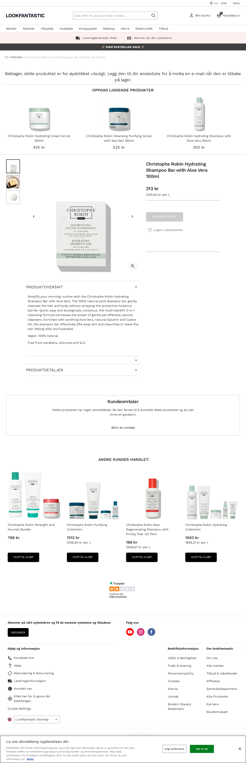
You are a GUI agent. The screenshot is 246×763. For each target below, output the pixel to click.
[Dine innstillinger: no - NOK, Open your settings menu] (218, 3)
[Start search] (154, 15)
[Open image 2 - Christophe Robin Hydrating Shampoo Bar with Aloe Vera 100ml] (13, 182)
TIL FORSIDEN (14, 57)
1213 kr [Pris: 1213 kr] (73, 537)
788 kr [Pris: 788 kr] (14, 537)
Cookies (174, 681)
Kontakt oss (20, 688)
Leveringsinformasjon (27, 681)
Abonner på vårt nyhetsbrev (148, 37)
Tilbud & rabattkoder (222, 673)
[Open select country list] (37, 719)
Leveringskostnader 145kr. (96, 37)
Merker (11, 28)
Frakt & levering (179, 666)
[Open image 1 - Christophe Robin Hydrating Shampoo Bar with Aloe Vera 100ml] (13, 166)
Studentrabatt (217, 712)
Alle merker (215, 666)
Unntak (173, 696)
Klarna (173, 689)
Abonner (18, 632)
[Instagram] (141, 635)
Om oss (212, 658)
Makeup (109, 28)
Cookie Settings (19, 708)
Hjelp (236, 3)
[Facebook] (151, 635)
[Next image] (132, 216)
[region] (123, 749)
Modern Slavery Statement (179, 706)
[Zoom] (133, 266)
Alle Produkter (217, 696)
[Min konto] (201, 15)
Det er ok (202, 748)
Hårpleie (47, 28)
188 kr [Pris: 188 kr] (131, 542)
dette (30, 759)
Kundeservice (21, 658)
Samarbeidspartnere (221, 689)
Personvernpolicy (181, 673)
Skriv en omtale (123, 427)
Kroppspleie (88, 28)
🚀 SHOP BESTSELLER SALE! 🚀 (123, 47)
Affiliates (213, 681)
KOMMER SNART (164, 216)
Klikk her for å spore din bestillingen (29, 698)
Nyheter (29, 28)
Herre (125, 28)
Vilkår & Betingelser (182, 658)
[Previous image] (33, 216)
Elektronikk (144, 28)
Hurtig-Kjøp (26, 558)
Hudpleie (66, 28)
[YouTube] (130, 635)
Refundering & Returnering (31, 673)
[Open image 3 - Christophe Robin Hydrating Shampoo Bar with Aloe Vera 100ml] (13, 197)
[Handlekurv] (229, 15)
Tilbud (163, 28)
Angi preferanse (174, 748)
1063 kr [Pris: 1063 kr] (192, 537)
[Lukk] (240, 749)
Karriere (212, 704)
